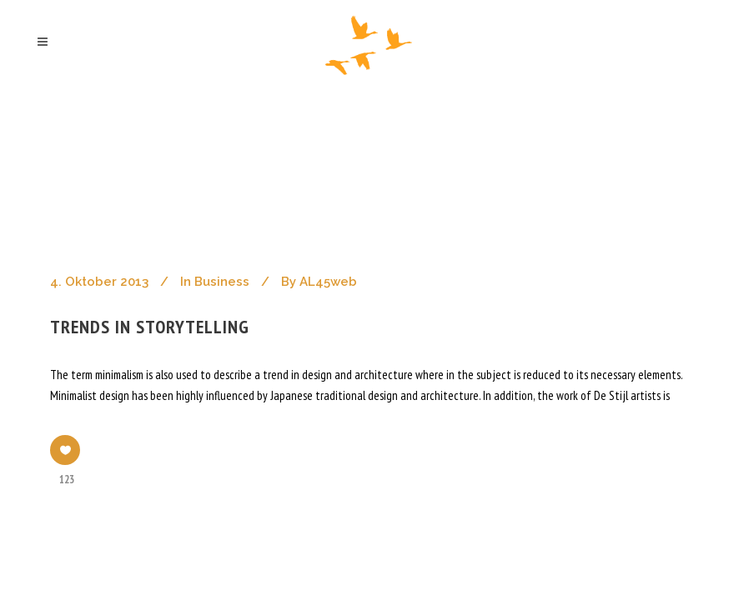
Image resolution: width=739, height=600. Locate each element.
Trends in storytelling (149, 326)
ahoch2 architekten (116, 157)
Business (221, 281)
